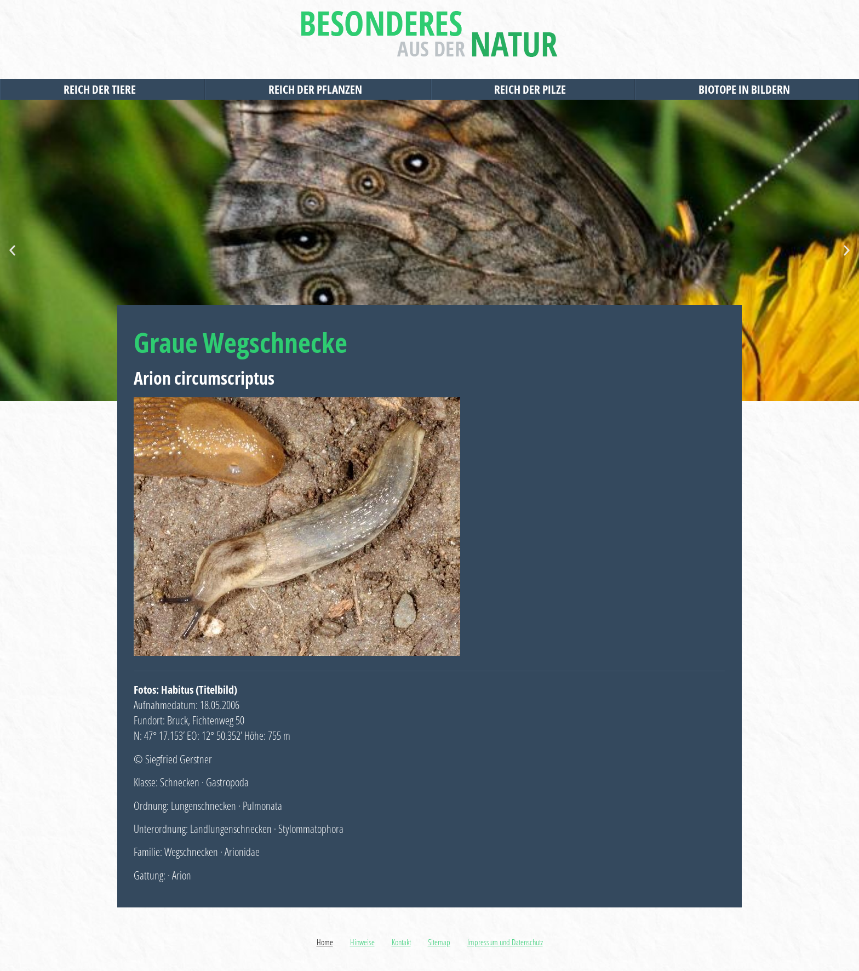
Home (325, 941)
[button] (12, 251)
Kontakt (401, 941)
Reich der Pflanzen (318, 89)
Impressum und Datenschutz (505, 941)
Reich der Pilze (532, 89)
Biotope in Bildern (746, 89)
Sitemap (439, 941)
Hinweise (362, 941)
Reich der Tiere (102, 89)
